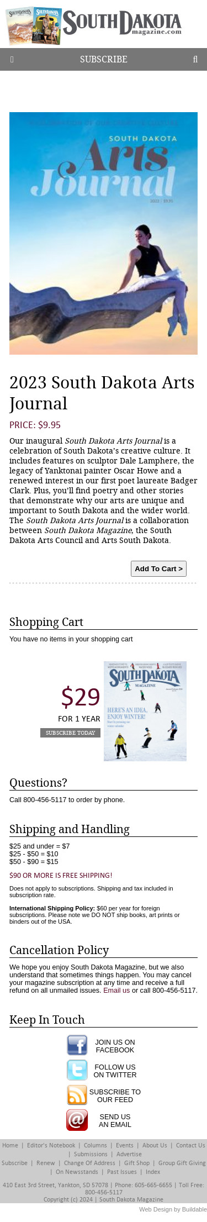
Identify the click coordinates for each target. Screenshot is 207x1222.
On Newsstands (77, 1172)
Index (153, 1172)
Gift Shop (137, 1163)
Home (10, 1145)
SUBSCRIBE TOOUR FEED (115, 1096)
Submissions (91, 1154)
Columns (95, 1145)
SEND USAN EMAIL (115, 1121)
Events (125, 1145)
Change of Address (89, 1163)
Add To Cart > (159, 569)
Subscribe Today (70, 732)
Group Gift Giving (182, 1163)
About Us (154, 1145)
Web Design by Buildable (173, 1209)
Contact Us (190, 1145)
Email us (116, 990)
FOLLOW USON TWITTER (114, 1071)
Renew (45, 1163)
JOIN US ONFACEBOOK (115, 1046)
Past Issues (122, 1172)
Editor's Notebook (51, 1145)
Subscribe (104, 59)
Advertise (129, 1154)
